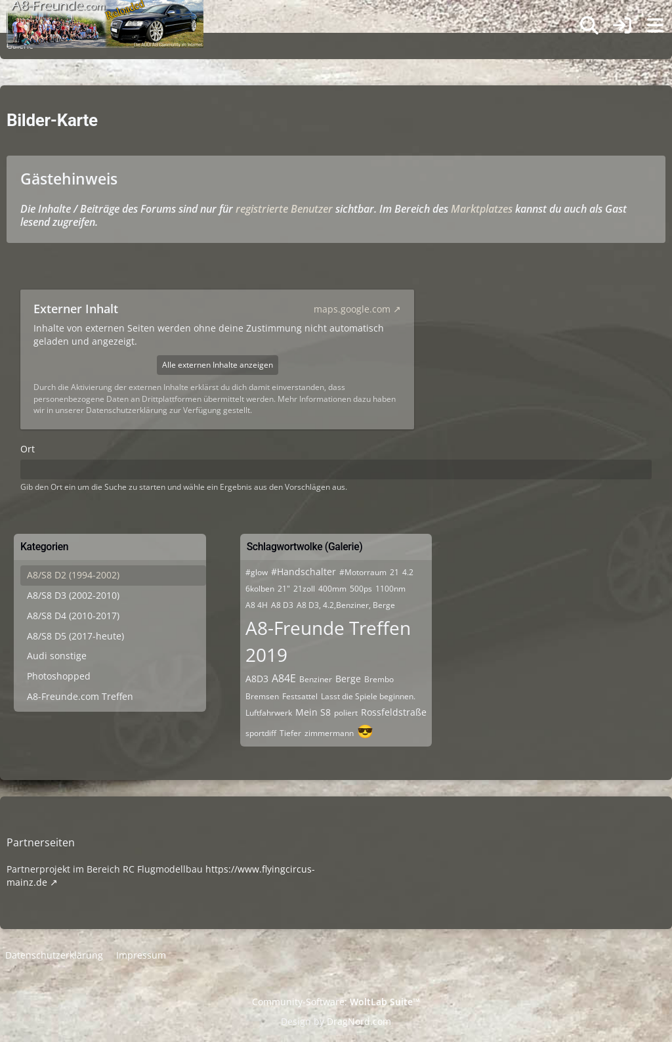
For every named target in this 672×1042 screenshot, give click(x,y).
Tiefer (290, 733)
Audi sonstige (57, 655)
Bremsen (262, 696)
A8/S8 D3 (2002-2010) (73, 595)
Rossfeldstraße (394, 712)
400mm (332, 588)
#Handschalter (303, 571)
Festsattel (300, 696)
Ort (27, 449)
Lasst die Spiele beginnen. (368, 696)
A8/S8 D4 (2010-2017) (73, 615)
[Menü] (655, 25)
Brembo (379, 679)
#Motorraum (363, 572)
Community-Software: (336, 1001)
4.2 (407, 572)
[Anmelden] (622, 26)
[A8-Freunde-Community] (105, 13)
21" (284, 588)
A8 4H (256, 605)
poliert (346, 712)
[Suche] (589, 25)
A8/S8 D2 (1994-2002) (73, 575)
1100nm (390, 588)
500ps (361, 588)
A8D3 (256, 678)
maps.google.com (352, 309)
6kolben (259, 588)
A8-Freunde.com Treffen (80, 696)
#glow (256, 572)
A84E (284, 678)
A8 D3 (282, 605)
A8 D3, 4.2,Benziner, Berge (346, 605)
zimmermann (329, 733)
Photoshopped (59, 676)
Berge (348, 678)
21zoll (304, 588)
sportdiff (260, 733)
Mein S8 (313, 712)
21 (394, 572)
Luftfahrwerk (268, 712)
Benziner (315, 679)
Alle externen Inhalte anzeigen (217, 364)
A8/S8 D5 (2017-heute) (75, 636)
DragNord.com (359, 1021)
